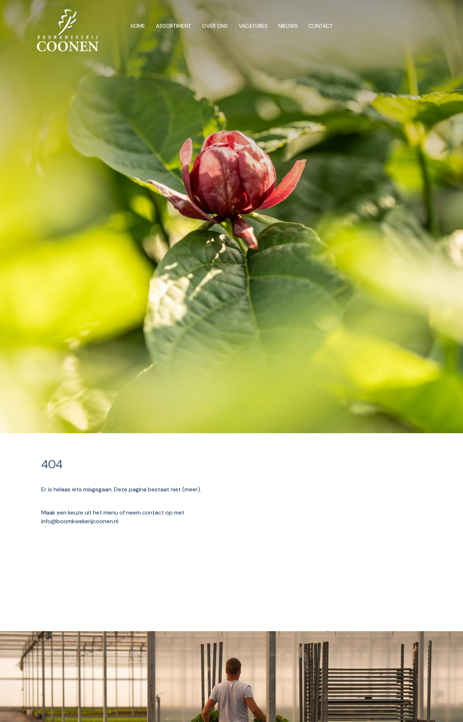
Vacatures (253, 26)
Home (138, 26)
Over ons (215, 26)
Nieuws (288, 26)
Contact (321, 26)
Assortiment (173, 26)
